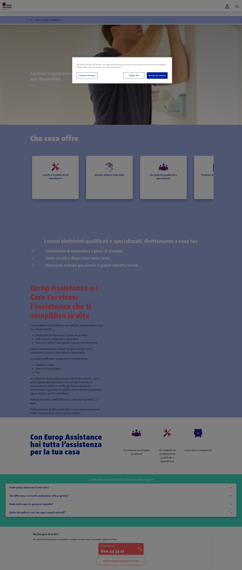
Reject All (134, 75)
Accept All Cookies (157, 75)
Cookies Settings (87, 75)
